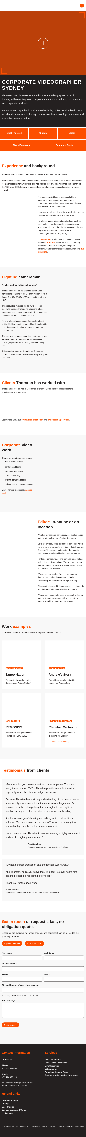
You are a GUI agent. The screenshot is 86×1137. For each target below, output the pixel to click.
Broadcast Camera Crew (56, 1072)
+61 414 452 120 (9, 1077)
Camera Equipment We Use (15, 1110)
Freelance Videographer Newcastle (61, 1075)
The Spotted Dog (78, 1126)
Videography (51, 1069)
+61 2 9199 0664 (9, 1068)
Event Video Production (56, 1063)
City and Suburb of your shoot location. (21, 985)
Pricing (5, 1104)
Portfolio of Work (10, 1101)
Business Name (9, 964)
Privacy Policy (36, 1126)
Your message (9, 1000)
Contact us (7, 1060)
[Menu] (82, 6)
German (8, 1113)
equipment (46, 239)
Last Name (49, 953)
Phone (5, 974)
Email (47, 974)
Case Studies (8, 1107)
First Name (7, 953)
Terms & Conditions (48, 1126)
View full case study (60, 741)
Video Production (53, 1060)
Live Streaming (52, 1066)
